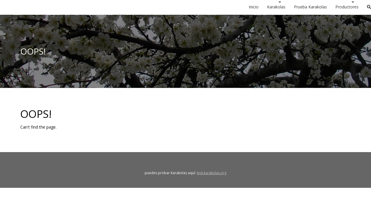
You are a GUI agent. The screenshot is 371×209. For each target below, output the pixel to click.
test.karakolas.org (211, 172)
